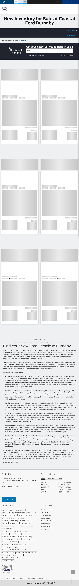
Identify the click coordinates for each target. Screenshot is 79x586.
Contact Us (9, 499)
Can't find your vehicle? (66, 55)
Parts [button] (60, 478)
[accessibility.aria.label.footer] (48, 583)
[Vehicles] (49, 50)
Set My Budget (71, 35)
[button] (7, 2)
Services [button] (51, 478)
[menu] (75, 8)
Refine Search (71, 30)
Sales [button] (43, 478)
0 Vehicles (22, 41)
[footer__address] (20, 481)
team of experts (11, 362)
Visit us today (8, 458)
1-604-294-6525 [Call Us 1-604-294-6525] (13, 486)
